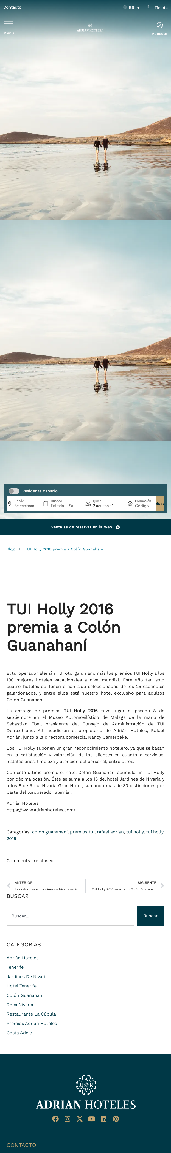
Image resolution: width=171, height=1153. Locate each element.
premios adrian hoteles (32, 1023)
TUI (60, 673)
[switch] (14, 491)
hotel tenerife (22, 986)
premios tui (82, 832)
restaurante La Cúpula (31, 1014)
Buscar (162, 503)
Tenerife (15, 967)
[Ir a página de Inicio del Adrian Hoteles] (85, 1091)
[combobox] (70, 916)
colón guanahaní (50, 832)
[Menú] (8, 23)
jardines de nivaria (27, 976)
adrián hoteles (22, 957)
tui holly (135, 832)
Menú (8, 33)
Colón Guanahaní (25, 699)
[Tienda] (148, 7)
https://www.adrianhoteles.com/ (41, 809)
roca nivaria (20, 1004)
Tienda (161, 8)
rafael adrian (110, 832)
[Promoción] (143, 506)
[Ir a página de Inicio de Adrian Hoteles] (89, 27)
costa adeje (19, 1032)
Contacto (12, 7)
